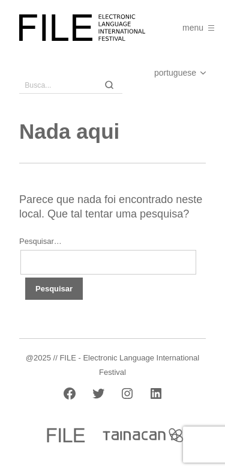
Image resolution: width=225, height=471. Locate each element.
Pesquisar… (40, 241)
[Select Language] (168, 72)
